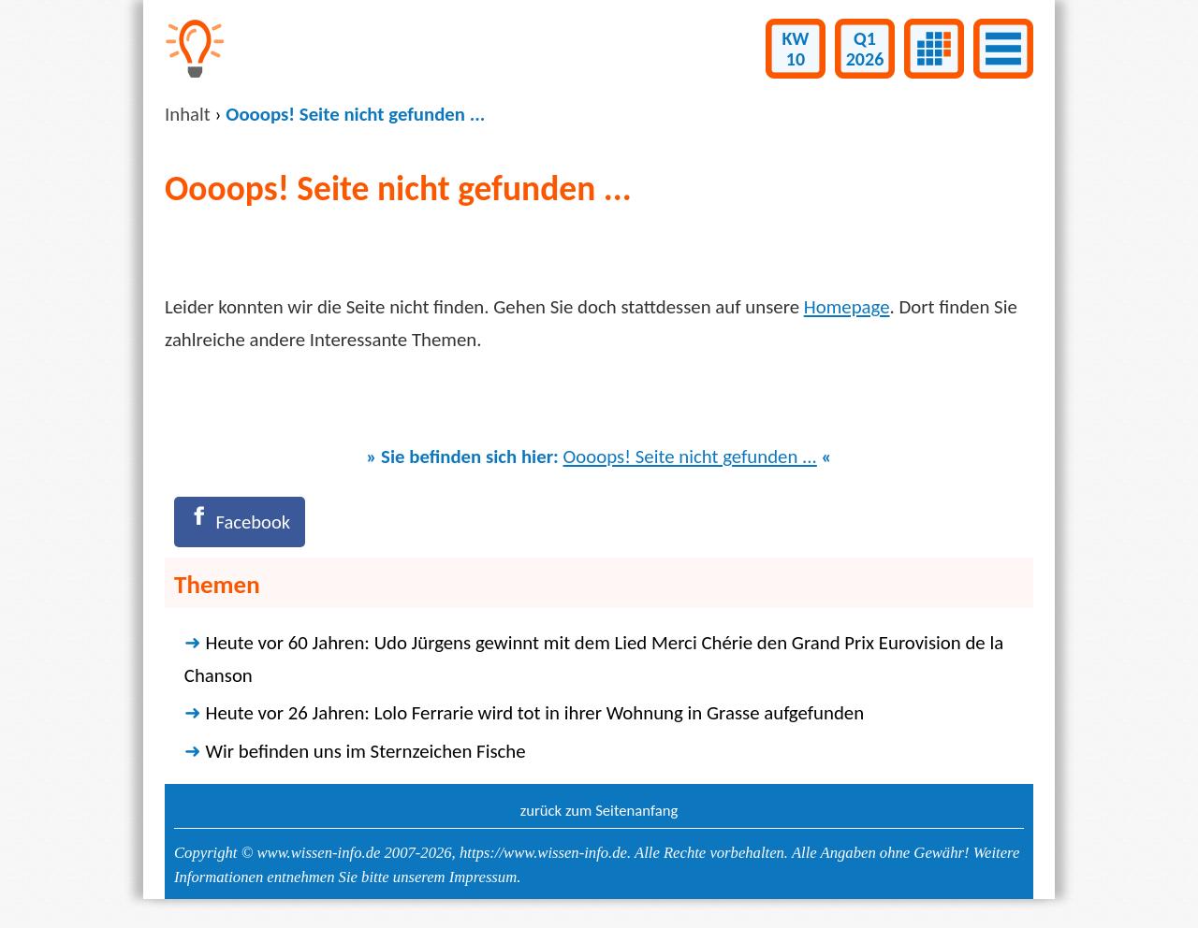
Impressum (483, 877)
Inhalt (188, 114)
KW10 (796, 48)
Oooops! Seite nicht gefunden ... (690, 456)
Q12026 (865, 48)
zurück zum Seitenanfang (599, 811)
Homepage (847, 307)
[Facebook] (240, 522)
